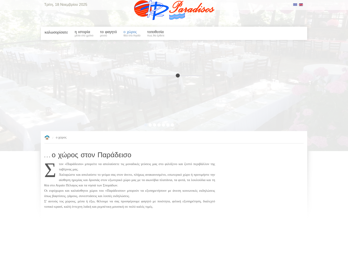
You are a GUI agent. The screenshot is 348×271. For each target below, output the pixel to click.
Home (47, 137)
